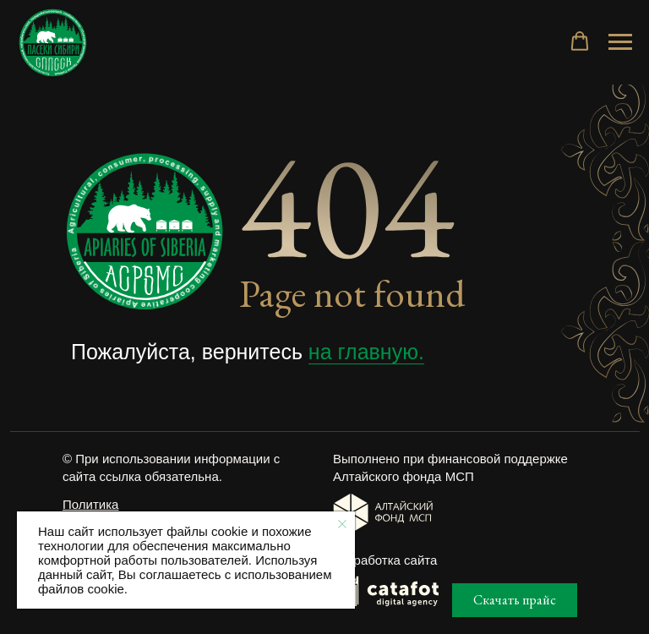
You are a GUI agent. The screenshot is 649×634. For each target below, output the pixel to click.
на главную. (366, 351)
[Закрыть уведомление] (342, 524)
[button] (580, 41)
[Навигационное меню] (620, 42)
